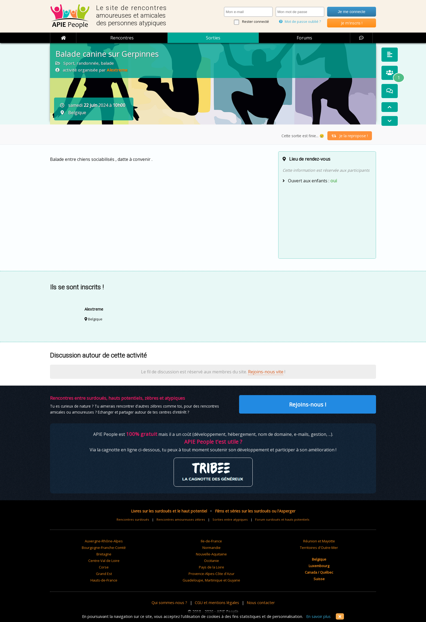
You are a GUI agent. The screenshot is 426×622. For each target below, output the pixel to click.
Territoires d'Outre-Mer (319, 547)
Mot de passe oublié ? (300, 21)
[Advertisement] (327, 220)
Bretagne (103, 554)
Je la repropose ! (349, 135)
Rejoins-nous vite (265, 372)
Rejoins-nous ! (307, 404)
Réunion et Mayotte (319, 541)
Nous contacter (261, 602)
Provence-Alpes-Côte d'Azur (211, 573)
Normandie (211, 547)
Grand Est (104, 573)
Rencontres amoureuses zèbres (180, 519)
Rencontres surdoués (133, 519)
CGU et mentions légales (217, 602)
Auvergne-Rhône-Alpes (104, 541)
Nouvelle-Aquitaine (211, 554)
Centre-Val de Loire (104, 560)
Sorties (213, 38)
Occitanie (211, 560)
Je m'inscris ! (351, 23)
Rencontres (122, 38)
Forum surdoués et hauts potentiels (282, 519)
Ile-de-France (211, 541)
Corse (104, 567)
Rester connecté (255, 21)
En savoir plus (318, 616)
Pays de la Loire (211, 567)
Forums (304, 38)
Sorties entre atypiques (230, 519)
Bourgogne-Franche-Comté (104, 547)
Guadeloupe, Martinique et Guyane (211, 580)
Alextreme (117, 70)
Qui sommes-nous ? (169, 602)
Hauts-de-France (103, 580)
